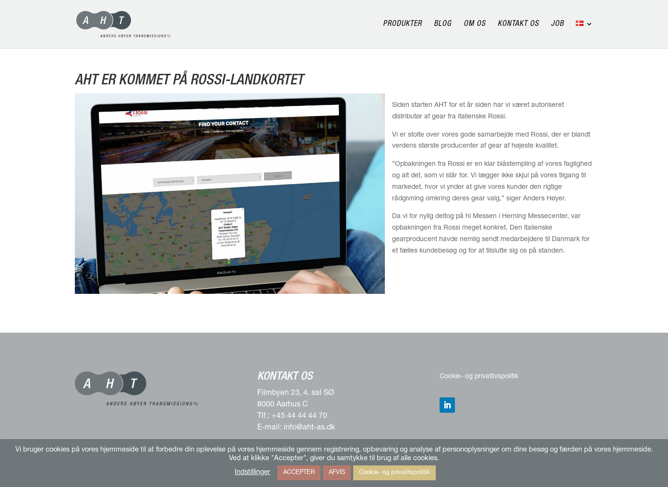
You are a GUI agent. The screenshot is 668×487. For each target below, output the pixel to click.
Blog (443, 24)
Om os (475, 24)
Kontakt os (518, 24)
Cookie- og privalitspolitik (394, 473)
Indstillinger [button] (252, 472)
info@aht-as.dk (309, 428)
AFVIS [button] (337, 473)
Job (557, 24)
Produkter (402, 24)
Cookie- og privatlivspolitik (479, 376)
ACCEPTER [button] (299, 473)
